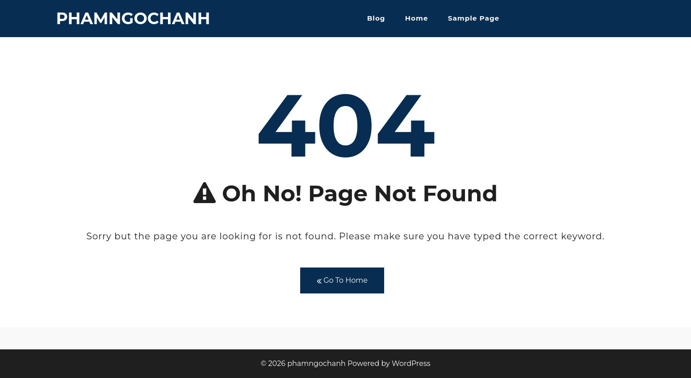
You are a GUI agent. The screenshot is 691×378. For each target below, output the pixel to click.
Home (416, 18)
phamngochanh (133, 18)
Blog (376, 18)
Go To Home (342, 280)
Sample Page (473, 18)
